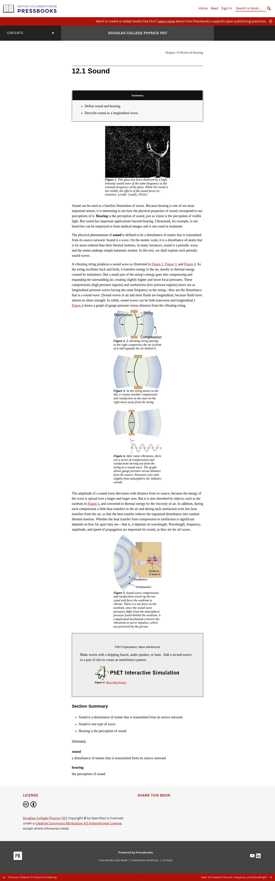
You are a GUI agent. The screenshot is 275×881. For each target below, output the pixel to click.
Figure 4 (190, 264)
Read (214, 8)
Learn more (166, 21)
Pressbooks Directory (145, 860)
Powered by (135, 852)
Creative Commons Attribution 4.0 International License (78, 823)
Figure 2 (157, 264)
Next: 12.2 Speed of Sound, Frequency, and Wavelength (236, 877)
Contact (167, 860)
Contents (30, 33)
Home (203, 8)
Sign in (226, 8)
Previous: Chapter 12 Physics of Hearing (30, 877)
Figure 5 (93, 504)
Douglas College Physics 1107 (45, 818)
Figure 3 (170, 264)
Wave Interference (116, 682)
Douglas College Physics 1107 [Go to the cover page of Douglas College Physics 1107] (137, 33)
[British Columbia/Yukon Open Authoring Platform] (30, 8)
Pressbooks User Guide (113, 860)
